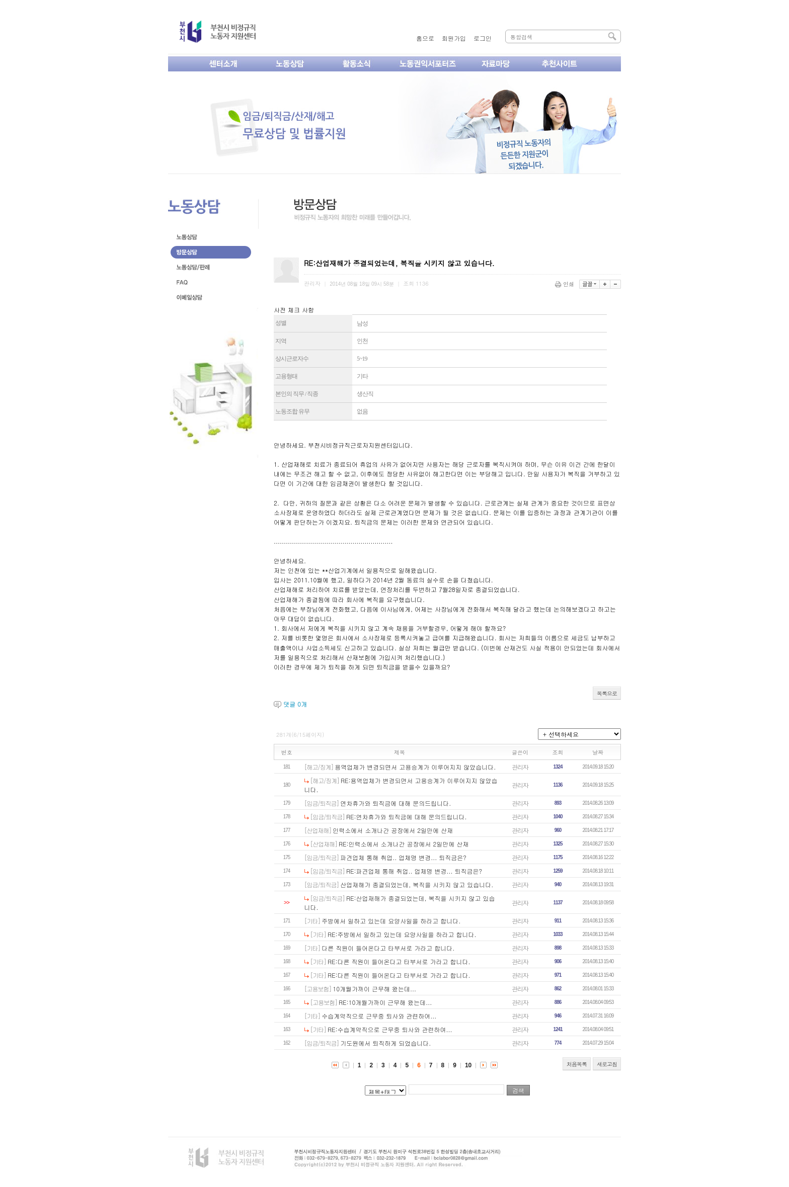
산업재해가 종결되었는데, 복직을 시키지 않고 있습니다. (416, 884)
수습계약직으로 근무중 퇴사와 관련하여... (379, 1015)
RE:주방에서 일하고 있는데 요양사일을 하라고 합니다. (402, 934)
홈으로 (425, 38)
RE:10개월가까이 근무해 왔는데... (385, 1002)
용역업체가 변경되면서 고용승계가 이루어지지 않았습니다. (415, 766)
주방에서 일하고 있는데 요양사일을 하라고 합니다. (391, 920)
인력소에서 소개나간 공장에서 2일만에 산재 (393, 830)
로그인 (483, 38)
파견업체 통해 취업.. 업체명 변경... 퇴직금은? (403, 857)
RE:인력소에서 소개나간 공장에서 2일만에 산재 (403, 843)
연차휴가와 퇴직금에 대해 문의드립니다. (395, 803)
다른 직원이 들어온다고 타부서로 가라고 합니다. (388, 948)
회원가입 (454, 38)
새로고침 (607, 1064)
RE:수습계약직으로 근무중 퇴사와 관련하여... (390, 1029)
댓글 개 (295, 704)
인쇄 (565, 284)
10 (468, 1065)
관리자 (520, 766)
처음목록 (577, 1064)
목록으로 (607, 693)
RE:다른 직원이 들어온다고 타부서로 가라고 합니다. (399, 961)
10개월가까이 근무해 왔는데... (374, 988)
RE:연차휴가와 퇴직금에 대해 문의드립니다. (406, 816)
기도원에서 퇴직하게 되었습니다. (385, 1043)
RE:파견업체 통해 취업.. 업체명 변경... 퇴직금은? (414, 871)
